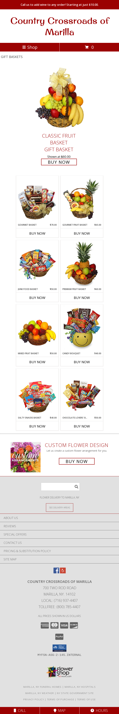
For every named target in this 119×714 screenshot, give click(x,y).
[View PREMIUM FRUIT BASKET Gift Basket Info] (82, 264)
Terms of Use (86, 699)
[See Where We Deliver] (59, 507)
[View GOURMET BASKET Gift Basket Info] (37, 200)
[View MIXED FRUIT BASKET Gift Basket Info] (37, 328)
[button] (59, 648)
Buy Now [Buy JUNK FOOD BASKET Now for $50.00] (37, 297)
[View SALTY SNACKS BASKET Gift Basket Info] (37, 393)
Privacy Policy (33, 699)
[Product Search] (60, 487)
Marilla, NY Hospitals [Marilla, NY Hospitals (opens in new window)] (80, 686)
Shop (29, 47)
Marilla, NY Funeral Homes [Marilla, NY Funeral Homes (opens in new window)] (42, 686)
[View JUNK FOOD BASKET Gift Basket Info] (37, 264)
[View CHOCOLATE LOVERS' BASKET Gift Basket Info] (82, 393)
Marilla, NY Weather (39, 693)
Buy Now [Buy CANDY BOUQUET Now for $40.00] (82, 362)
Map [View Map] (60, 710)
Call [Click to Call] (20, 710)
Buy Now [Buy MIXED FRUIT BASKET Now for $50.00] (37, 362)
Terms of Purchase (60, 699)
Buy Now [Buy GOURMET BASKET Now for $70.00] (37, 233)
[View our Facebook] (56, 572)
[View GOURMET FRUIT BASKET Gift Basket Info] (82, 200)
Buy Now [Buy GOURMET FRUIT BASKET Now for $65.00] (82, 233)
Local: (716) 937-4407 (59, 600)
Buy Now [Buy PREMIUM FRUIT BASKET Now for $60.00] (82, 297)
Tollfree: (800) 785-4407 (59, 606)
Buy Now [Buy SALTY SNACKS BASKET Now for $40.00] (37, 426)
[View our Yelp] (63, 572)
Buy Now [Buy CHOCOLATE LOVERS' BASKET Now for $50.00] (82, 426)
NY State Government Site (75, 693)
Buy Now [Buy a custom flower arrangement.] (77, 461)
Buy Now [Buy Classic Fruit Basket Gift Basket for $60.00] (59, 162)
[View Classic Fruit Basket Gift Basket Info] (60, 98)
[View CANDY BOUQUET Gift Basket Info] (82, 328)
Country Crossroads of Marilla (59, 26)
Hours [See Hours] (99, 710)
